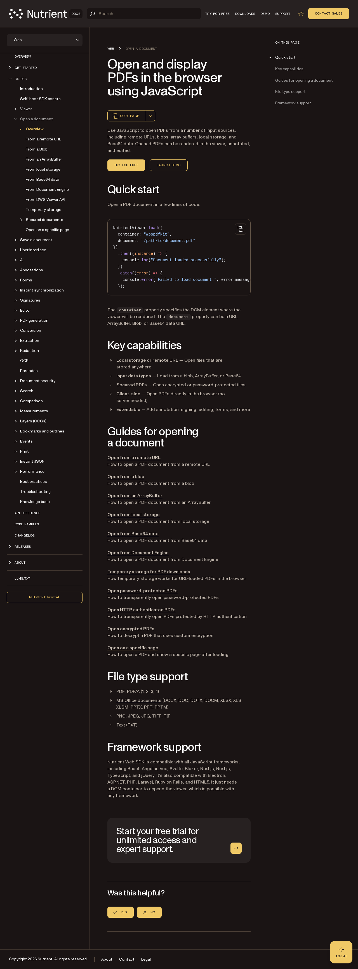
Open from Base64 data (133, 534)
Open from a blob (125, 477)
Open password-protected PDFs (142, 591)
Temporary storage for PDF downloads (148, 572)
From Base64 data (42, 179)
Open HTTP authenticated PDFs (141, 610)
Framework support (293, 103)
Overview (23, 56)
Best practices (33, 481)
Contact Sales (328, 13)
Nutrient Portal (44, 597)
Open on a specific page (47, 229)
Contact (127, 959)
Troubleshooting (35, 491)
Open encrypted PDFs (130, 629)
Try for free (126, 165)
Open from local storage (133, 515)
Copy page (125, 115)
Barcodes (29, 370)
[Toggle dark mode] (301, 13)
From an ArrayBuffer (44, 159)
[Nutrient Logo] (46, 14)
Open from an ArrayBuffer (134, 496)
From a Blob (37, 149)
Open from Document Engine (138, 553)
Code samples (27, 524)
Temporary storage (43, 209)
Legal (146, 959)
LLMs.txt (22, 578)
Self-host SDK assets (40, 99)
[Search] (144, 13)
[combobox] (150, 115)
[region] (179, 257)
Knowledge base (35, 501)
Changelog (25, 535)
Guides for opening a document (304, 80)
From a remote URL (43, 139)
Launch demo (169, 165)
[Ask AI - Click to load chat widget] (341, 952)
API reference (27, 513)
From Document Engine (47, 189)
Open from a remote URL (134, 458)
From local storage (43, 169)
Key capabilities (289, 69)
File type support (290, 91)
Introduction (31, 88)
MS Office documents (138, 700)
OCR (24, 360)
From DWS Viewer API (45, 199)
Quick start (285, 57)
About (106, 959)
